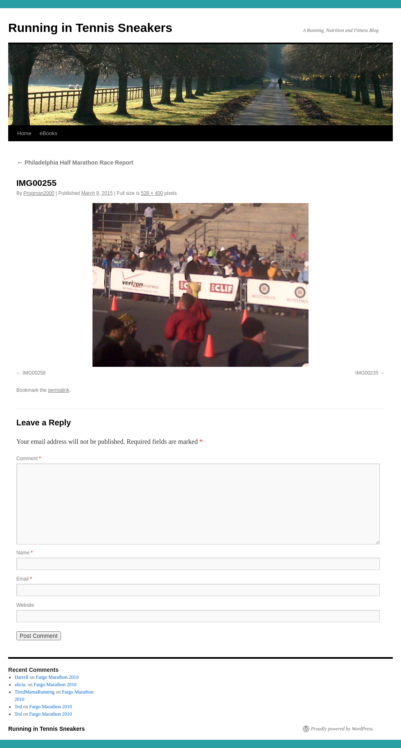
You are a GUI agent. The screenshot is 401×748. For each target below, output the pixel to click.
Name (24, 553)
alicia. (21, 684)
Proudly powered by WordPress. (342, 729)
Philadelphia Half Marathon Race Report (74, 162)
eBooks (48, 133)
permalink (58, 390)
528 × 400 (152, 193)
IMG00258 (34, 373)
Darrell (22, 677)
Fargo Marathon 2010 (57, 677)
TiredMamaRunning (35, 692)
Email (24, 579)
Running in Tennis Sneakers (90, 27)
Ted (18, 707)
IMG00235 (367, 373)
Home (24, 133)
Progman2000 (38, 193)
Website (25, 605)
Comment (28, 458)
